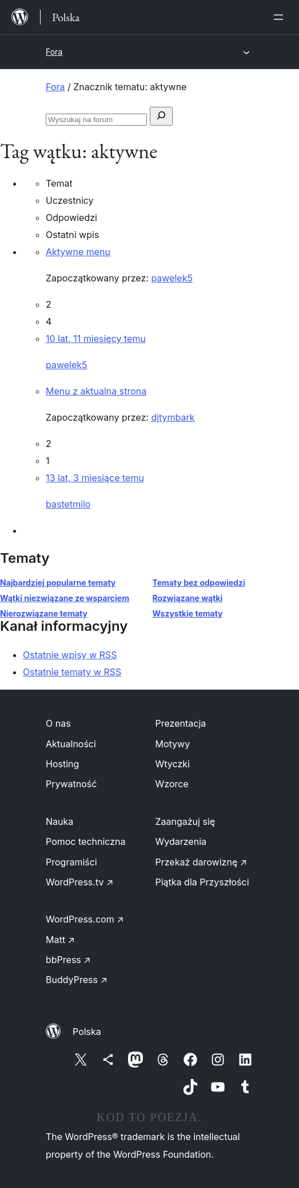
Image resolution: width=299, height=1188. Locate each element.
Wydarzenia (181, 841)
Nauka (59, 821)
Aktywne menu (78, 251)
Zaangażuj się (186, 821)
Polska (87, 1031)
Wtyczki (173, 764)
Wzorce (172, 784)
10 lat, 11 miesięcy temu (96, 338)
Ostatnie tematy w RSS (72, 672)
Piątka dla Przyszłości (202, 882)
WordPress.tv (79, 882)
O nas (58, 723)
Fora (54, 52)
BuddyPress (76, 979)
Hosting (62, 764)
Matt (60, 939)
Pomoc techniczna (86, 841)
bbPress (68, 959)
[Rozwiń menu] (280, 17)
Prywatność (71, 784)
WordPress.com (85, 919)
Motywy (173, 744)
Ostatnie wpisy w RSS (70, 655)
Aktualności (71, 744)
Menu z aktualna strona (96, 391)
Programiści (71, 862)
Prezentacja (181, 723)
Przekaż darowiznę (202, 862)
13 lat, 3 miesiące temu (95, 478)
